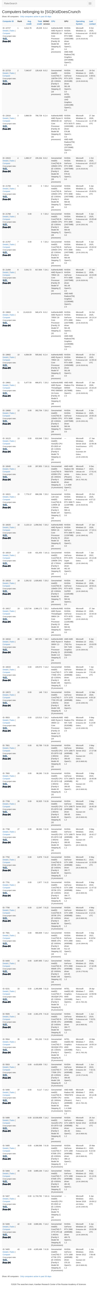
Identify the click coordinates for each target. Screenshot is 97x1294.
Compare (6, 33)
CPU (53, 21)
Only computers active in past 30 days (35, 16)
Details (5, 31)
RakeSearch (10, 3)
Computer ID (8, 21)
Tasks (12, 31)
